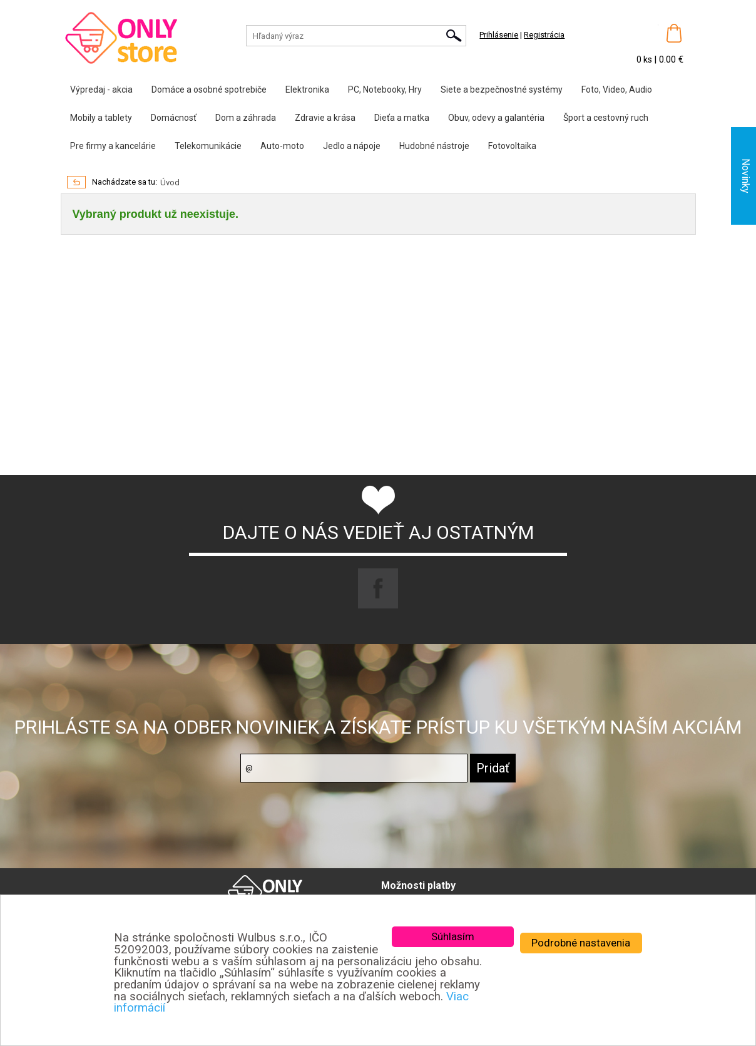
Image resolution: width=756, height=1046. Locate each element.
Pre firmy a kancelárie (113, 146)
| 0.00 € (668, 59)
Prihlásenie (498, 34)
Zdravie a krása (325, 118)
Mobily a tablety (101, 118)
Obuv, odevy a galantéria (496, 118)
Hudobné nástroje (434, 146)
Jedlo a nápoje (352, 146)
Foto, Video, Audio (616, 90)
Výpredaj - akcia (101, 90)
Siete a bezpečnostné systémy (502, 90)
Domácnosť (174, 118)
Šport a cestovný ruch (605, 118)
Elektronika (307, 90)
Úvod (170, 182)
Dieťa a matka (401, 118)
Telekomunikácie (208, 146)
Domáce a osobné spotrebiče (209, 90)
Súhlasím (452, 936)
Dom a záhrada (245, 118)
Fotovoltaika (512, 146)
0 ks (645, 59)
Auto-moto (282, 146)
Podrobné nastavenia (580, 942)
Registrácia (544, 34)
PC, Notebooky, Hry (385, 90)
